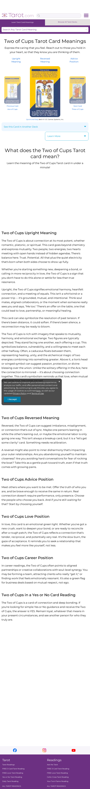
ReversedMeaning (45, 60)
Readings (54, 760)
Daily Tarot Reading (10, 781)
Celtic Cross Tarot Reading (58, 777)
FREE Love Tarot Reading (12, 773)
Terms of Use (37, 393)
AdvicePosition (74, 60)
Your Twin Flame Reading (57, 781)
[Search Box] (58, 15)
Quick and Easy (32, 119)
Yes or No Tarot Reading (12, 777)
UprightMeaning (16, 60)
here (38, 390)
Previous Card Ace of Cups (12, 106)
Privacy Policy (20, 393)
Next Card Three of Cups (77, 106)
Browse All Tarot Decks (67, 22)
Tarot (6, 760)
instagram (44, 750)
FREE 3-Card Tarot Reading (13, 769)
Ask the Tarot (52, 765)
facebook (15, 750)
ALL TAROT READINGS (11, 786)
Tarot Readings (8, 765)
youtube (74, 750)
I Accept (12, 399)
